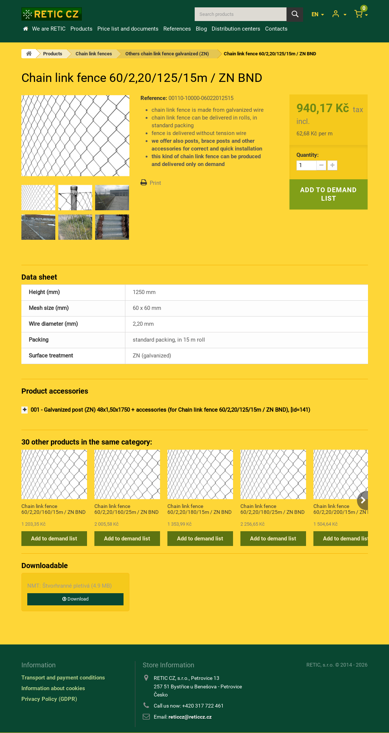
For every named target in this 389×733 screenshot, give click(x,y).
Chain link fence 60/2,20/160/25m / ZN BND (126, 509)
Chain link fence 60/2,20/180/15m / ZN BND (199, 509)
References (177, 28)
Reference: (153, 98)
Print (155, 183)
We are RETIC (49, 28)
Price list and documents (128, 28)
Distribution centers (236, 28)
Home (25, 29)
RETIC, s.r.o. (320, 665)
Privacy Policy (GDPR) (49, 699)
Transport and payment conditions (63, 677)
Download (75, 599)
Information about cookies (53, 688)
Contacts (276, 28)
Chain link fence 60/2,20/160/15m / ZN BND (53, 509)
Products (81, 28)
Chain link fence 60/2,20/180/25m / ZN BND (272, 509)
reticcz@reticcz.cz (190, 717)
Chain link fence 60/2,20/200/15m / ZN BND (345, 509)
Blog (201, 28)
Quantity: (307, 155)
